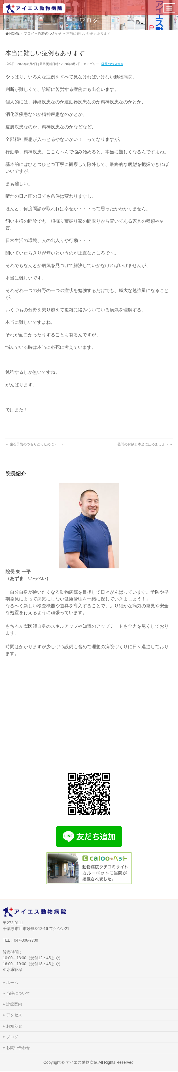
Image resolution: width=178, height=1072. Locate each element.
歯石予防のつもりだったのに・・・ (34, 444)
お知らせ (14, 1026)
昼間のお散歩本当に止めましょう (145, 444)
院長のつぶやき (112, 64)
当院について (18, 993)
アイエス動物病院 (82, 1062)
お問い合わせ (18, 1047)
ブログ (12, 1037)
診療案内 (14, 1004)
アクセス (14, 1015)
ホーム (12, 982)
